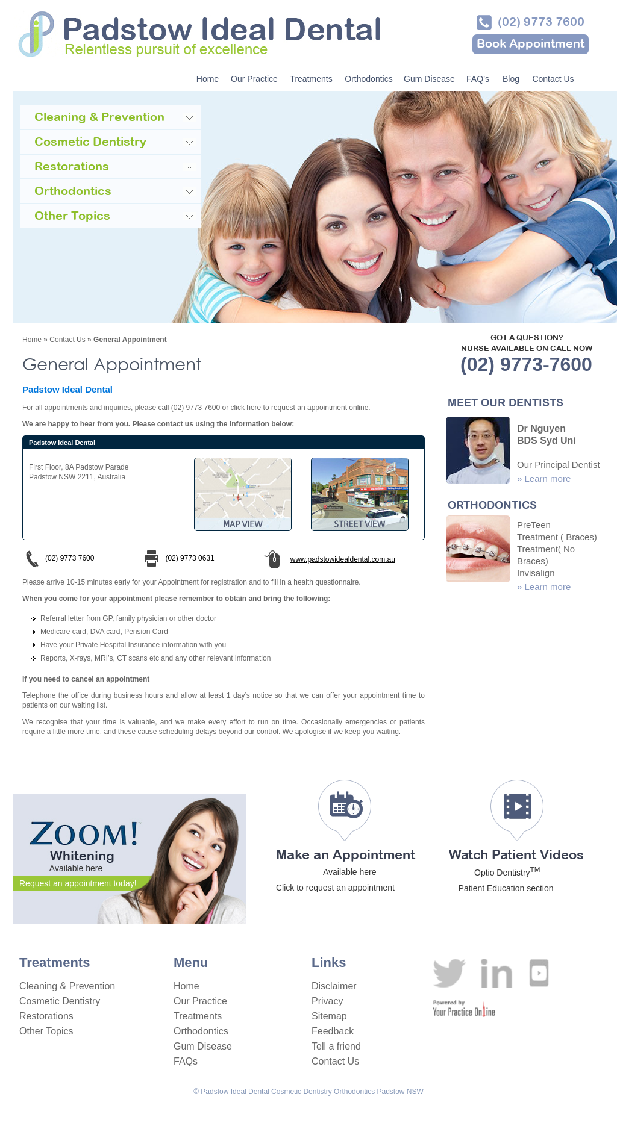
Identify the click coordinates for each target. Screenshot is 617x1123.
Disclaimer (334, 986)
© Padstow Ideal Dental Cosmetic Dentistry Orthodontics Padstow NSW (308, 1091)
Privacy (327, 1001)
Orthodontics (368, 79)
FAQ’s (477, 79)
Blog (511, 79)
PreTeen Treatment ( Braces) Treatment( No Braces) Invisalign (557, 549)
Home (207, 79)
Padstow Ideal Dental (62, 442)
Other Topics (46, 1031)
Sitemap (329, 1016)
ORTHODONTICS (492, 506)
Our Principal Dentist (558, 464)
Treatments (311, 79)
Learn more (548, 478)
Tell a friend (336, 1046)
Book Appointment (530, 44)
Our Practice (254, 79)
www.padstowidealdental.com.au (336, 559)
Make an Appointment (345, 871)
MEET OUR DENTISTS (505, 404)
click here (246, 407)
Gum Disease (429, 79)
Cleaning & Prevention (67, 986)
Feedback (333, 1031)
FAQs (186, 1061)
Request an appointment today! (78, 883)
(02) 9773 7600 (541, 22)
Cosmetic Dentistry (59, 1001)
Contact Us (553, 79)
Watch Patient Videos (516, 871)
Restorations (46, 1016)
